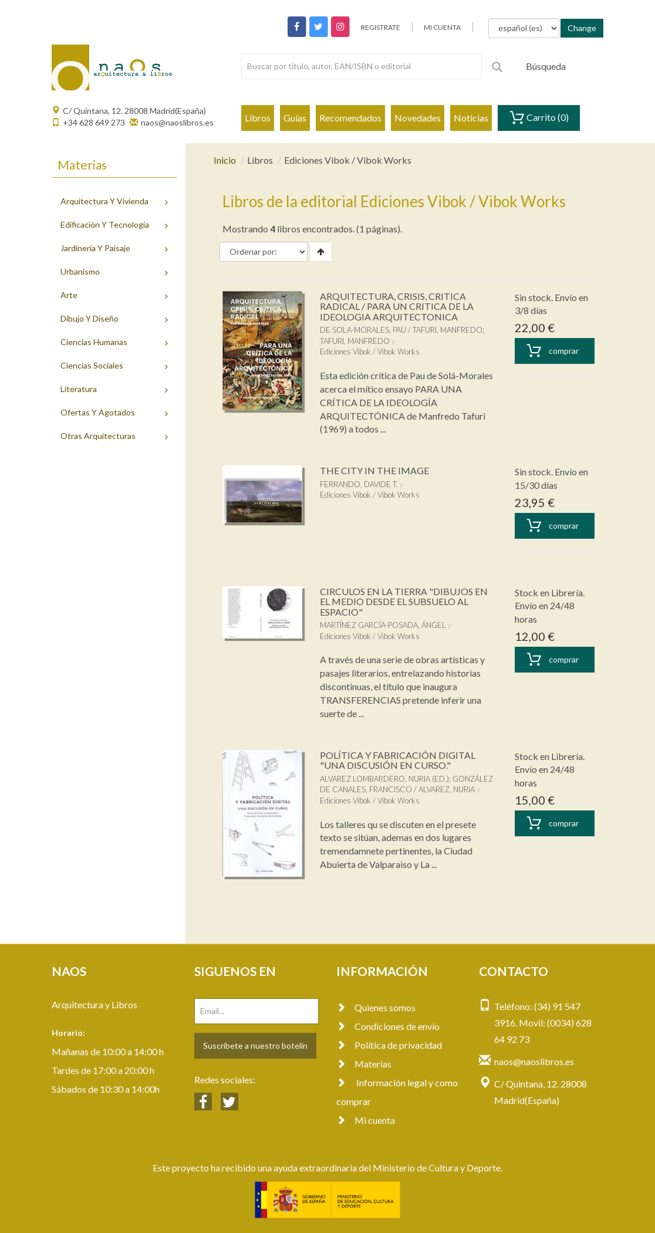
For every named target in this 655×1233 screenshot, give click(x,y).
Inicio (225, 159)
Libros (258, 117)
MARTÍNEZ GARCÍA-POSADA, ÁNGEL (383, 625)
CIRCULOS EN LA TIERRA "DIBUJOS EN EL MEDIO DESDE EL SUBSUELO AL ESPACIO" (404, 601)
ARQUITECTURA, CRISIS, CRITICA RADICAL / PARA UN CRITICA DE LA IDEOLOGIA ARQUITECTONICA (397, 306)
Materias (363, 1063)
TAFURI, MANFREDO (355, 341)
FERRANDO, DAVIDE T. (359, 484)
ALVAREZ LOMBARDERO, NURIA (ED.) (384, 778)
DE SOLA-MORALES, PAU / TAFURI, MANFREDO (401, 330)
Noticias (471, 117)
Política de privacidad (389, 1044)
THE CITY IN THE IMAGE (374, 470)
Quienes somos (376, 1007)
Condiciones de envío (388, 1026)
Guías (294, 117)
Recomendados (350, 117)
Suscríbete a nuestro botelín (255, 1045)
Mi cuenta (365, 1120)
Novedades (417, 117)
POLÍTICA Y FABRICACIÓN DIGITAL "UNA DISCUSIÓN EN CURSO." (397, 760)
